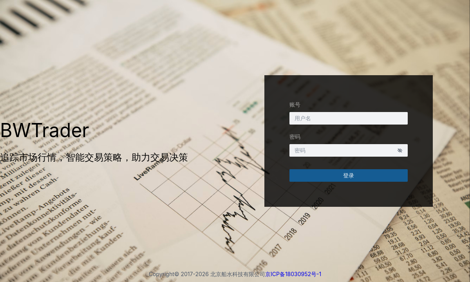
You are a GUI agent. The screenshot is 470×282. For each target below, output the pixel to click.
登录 (348, 175)
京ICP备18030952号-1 (293, 274)
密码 (294, 136)
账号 (294, 104)
